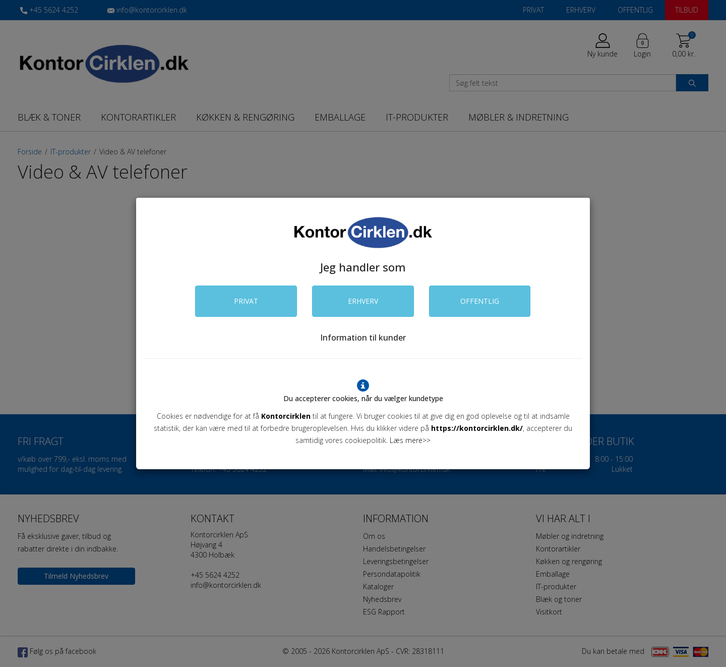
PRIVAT (246, 301)
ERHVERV (363, 301)
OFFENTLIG (479, 301)
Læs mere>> (410, 440)
